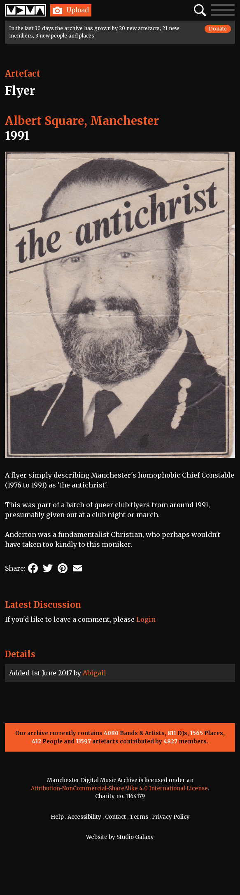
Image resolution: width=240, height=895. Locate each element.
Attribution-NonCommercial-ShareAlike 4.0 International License (119, 788)
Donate (218, 29)
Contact (115, 816)
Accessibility (84, 816)
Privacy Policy (171, 816)
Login (146, 619)
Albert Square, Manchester (82, 120)
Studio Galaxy (135, 837)
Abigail (94, 673)
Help (57, 816)
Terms (139, 816)
